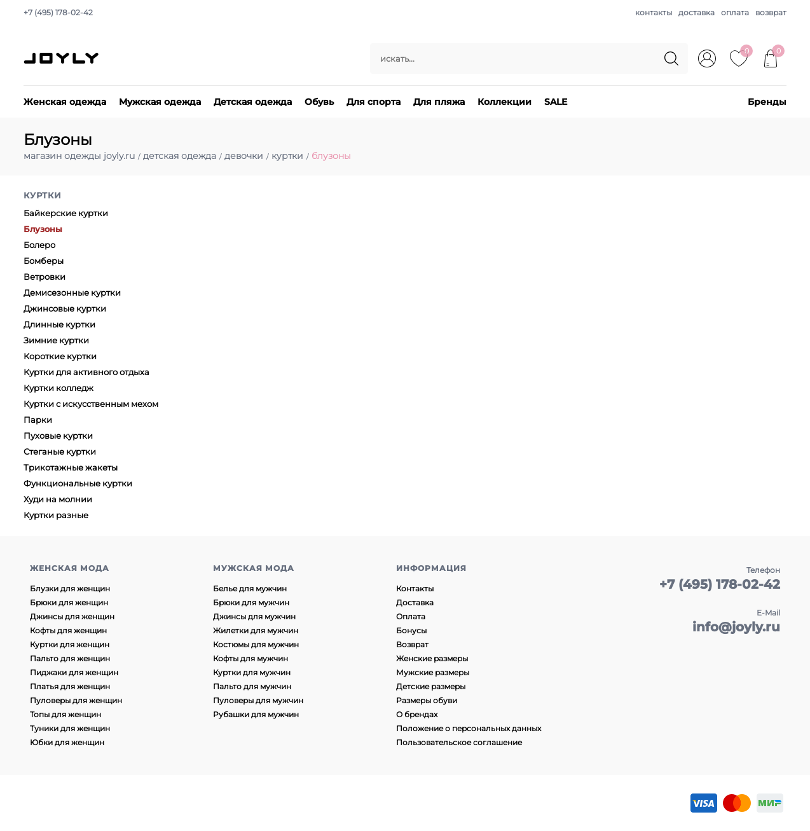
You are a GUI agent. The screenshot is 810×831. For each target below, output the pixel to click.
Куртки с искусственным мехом (91, 404)
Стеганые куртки (60, 451)
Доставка (415, 602)
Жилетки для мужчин (255, 630)
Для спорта (374, 101)
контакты (653, 12)
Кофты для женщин (68, 630)
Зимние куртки (56, 340)
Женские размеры (432, 658)
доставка (696, 12)
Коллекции (504, 101)
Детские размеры (430, 686)
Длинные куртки (59, 324)
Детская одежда (253, 101)
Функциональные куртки (78, 483)
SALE (555, 101)
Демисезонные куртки (72, 292)
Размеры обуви (426, 700)
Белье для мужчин (250, 588)
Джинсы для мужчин (254, 616)
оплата (735, 12)
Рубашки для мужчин (256, 714)
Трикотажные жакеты (71, 467)
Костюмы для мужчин (256, 644)
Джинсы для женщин (72, 616)
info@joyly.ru (736, 627)
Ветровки (44, 276)
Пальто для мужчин (252, 686)
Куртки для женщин (69, 644)
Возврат (412, 644)
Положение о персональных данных (468, 728)
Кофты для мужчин (250, 658)
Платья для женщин (70, 686)
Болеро (39, 245)
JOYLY (62, 58)
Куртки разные (56, 515)
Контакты (415, 588)
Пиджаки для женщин (74, 672)
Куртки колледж (58, 388)
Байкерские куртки (66, 213)
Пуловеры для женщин (76, 700)
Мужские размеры (432, 672)
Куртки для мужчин (252, 672)
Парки (38, 420)
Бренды (767, 101)
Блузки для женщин (70, 588)
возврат (770, 12)
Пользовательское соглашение (459, 742)
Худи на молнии (58, 499)
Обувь (319, 101)
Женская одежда (65, 101)
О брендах (416, 714)
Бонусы (411, 630)
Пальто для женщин (70, 658)
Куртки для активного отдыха (86, 372)
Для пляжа (439, 101)
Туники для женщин (70, 728)
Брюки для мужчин (251, 602)
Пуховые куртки (58, 435)
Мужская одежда (160, 101)
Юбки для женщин (67, 742)
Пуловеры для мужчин (258, 700)
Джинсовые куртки (65, 308)
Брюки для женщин (69, 602)
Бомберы (44, 261)
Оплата (410, 616)
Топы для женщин (65, 714)
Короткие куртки (60, 356)
